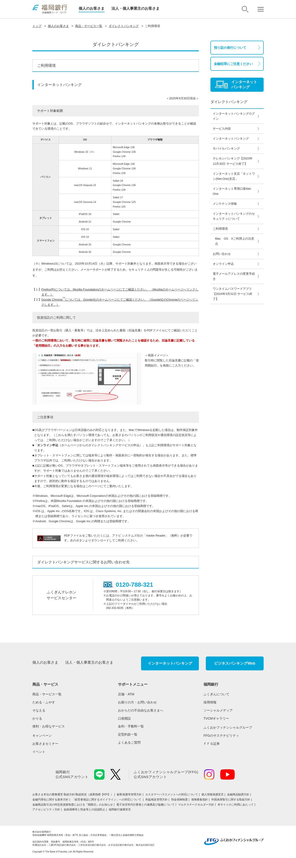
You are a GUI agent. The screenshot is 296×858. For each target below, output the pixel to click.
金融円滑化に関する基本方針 (50, 799)
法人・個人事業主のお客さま (135, 8)
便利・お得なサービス (48, 726)
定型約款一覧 (127, 734)
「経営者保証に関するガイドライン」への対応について (107, 799)
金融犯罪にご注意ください (233, 64)
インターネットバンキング (170, 663)
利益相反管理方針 (156, 799)
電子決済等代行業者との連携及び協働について (145, 804)
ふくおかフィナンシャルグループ (228, 727)
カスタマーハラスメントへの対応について (171, 794)
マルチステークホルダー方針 (196, 804)
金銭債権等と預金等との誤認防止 (84, 809)
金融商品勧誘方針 (238, 794)
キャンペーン (42, 735)
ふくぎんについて (216, 694)
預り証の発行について (230, 47)
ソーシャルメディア (218, 710)
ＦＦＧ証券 (212, 743)
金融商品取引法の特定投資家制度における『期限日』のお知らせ (72, 804)
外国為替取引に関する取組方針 (230, 799)
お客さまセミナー (45, 743)
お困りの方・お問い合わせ (137, 702)
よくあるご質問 (129, 742)
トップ (36, 26)
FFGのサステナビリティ (221, 735)
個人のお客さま (92, 8)
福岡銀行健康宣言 (120, 809)
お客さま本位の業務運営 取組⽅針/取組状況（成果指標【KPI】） (72, 794)
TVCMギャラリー (216, 718)
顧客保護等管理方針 (129, 794)
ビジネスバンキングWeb (234, 663)
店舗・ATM (126, 694)
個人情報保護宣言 (212, 794)
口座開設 (124, 718)
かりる (37, 718)
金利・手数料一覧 (131, 726)
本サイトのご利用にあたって (236, 804)
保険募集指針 (199, 799)
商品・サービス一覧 (88, 26)
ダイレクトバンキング (124, 26)
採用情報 (210, 702)
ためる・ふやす (43, 702)
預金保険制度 (179, 799)
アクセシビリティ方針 (46, 809)
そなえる (38, 710)
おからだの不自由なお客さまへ (140, 710)
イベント (38, 752)
